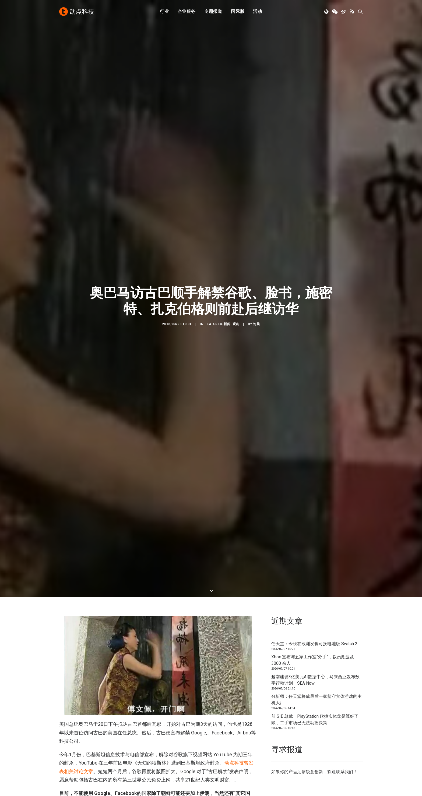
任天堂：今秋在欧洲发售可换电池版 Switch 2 (314, 618)
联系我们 (344, 746)
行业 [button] (164, 11)
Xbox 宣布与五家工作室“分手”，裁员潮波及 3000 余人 (312, 635)
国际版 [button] (237, 11)
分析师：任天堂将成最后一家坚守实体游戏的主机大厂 (316, 674)
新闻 (227, 316)
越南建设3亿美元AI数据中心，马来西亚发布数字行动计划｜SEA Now (315, 654)
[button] (326, 11)
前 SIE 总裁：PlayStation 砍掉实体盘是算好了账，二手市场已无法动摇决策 (314, 694)
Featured (213, 316)
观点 (236, 316)
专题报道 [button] (213, 11)
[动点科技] (76, 11)
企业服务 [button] (187, 11)
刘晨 (256, 316)
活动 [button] (257, 11)
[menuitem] (164, 11)
